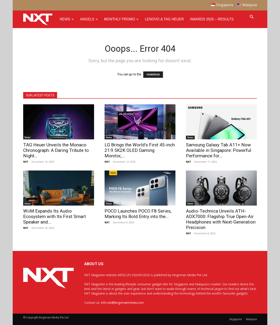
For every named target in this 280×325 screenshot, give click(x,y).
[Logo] (40, 19)
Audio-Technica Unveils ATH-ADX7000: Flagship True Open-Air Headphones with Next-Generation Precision (221, 219)
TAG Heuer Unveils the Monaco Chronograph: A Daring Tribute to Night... (56, 150)
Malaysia (251, 319)
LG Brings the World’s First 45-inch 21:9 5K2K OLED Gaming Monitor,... (140, 150)
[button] (251, 17)
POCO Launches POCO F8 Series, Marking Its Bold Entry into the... (138, 213)
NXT (25, 161)
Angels (89, 19)
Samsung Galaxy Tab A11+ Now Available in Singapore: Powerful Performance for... (218, 150)
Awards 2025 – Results (211, 19)
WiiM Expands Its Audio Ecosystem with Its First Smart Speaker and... (54, 216)
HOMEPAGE (153, 74)
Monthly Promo (121, 19)
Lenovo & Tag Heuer (164, 19)
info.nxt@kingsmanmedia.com (122, 302)
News (67, 19)
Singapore (235, 319)
